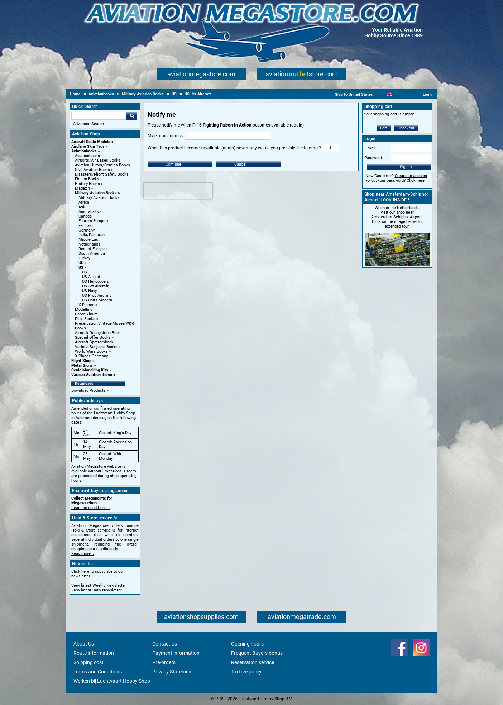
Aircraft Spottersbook (94, 342)
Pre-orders (164, 662)
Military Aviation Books (96, 193)
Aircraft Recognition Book (98, 332)
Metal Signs (82, 365)
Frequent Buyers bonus (257, 653)
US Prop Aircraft (96, 295)
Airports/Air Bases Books (97, 160)
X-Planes (86, 305)
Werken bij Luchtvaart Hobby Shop (111, 681)
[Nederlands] (381, 94)
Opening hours (247, 644)
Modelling (83, 309)
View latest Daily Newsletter (96, 590)
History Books (87, 183)
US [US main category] (84, 272)
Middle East (89, 239)
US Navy (89, 291)
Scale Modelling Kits (89, 370)
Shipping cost (88, 662)
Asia (82, 207)
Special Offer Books (93, 337)
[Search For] (98, 116)
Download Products (88, 390)
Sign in (406, 167)
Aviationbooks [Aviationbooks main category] (87, 155)
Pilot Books (85, 318)
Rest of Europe (91, 249)
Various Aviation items (91, 374)
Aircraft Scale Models (90, 141)
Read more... (82, 553)
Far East (85, 225)
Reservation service (252, 662)
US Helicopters (95, 281)
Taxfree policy (246, 672)
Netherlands (89, 244)
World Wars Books (91, 351)
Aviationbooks (84, 151)
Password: (373, 158)
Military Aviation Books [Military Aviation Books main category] (99, 197)
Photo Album (86, 314)
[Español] (398, 94)
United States (361, 94)
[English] (390, 94)
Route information (93, 653)
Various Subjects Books (96, 346)
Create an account (411, 175)
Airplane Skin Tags (88, 146)
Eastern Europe (91, 221)
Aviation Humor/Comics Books (102, 165)
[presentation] (178, 191)
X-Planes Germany (91, 356)
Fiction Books (87, 179)
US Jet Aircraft (95, 286)
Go (131, 116)
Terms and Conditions (97, 672)
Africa (83, 202)
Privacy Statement (172, 672)
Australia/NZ (90, 211)
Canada (85, 216)
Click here (416, 180)
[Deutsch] (407, 94)
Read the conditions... (90, 507)
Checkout (406, 128)
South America (91, 253)
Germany (86, 230)
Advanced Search (88, 124)
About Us (83, 644)
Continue (173, 164)
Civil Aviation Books (92, 169)
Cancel (240, 164)
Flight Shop (81, 360)
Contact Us (164, 644)
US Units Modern (97, 300)
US (80, 267)
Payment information (176, 653)
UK (80, 263)
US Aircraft (92, 277)
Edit (383, 128)
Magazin (82, 188)
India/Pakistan (91, 235)
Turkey (84, 258)
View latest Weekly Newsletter (98, 585)
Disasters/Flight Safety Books (102, 174)
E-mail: (370, 148)
